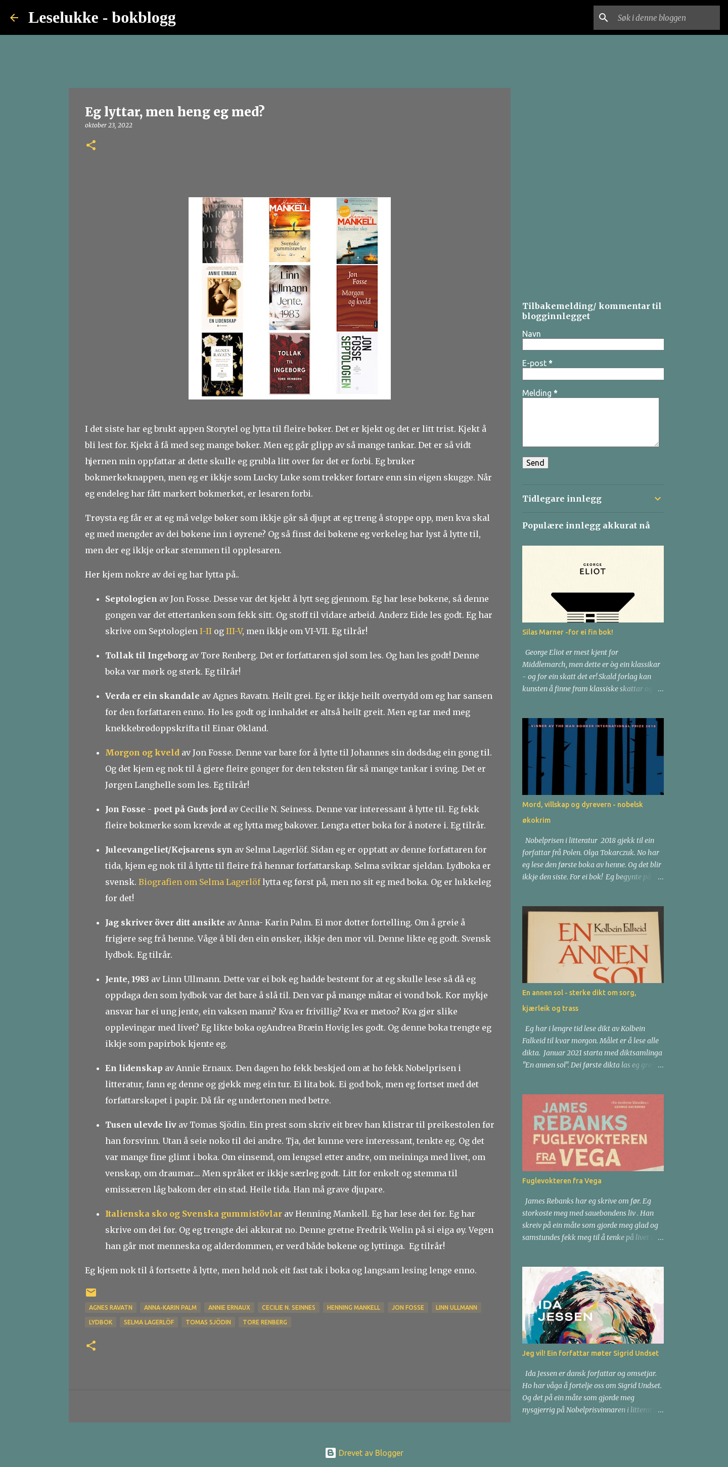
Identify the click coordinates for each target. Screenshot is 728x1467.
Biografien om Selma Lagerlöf (200, 882)
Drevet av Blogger (364, 1452)
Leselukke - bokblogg (102, 17)
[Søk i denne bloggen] (667, 18)
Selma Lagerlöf (149, 1322)
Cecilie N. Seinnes (288, 1307)
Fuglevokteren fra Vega (562, 1181)
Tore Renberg (265, 1322)
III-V (234, 631)
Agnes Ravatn (110, 1307)
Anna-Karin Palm (170, 1307)
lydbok (100, 1322)
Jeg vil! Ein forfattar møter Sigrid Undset (590, 1353)
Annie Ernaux (229, 1307)
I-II (206, 631)
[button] (91, 146)
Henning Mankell (353, 1307)
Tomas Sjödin (208, 1322)
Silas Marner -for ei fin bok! (567, 632)
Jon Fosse (408, 1307)
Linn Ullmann (456, 1307)
